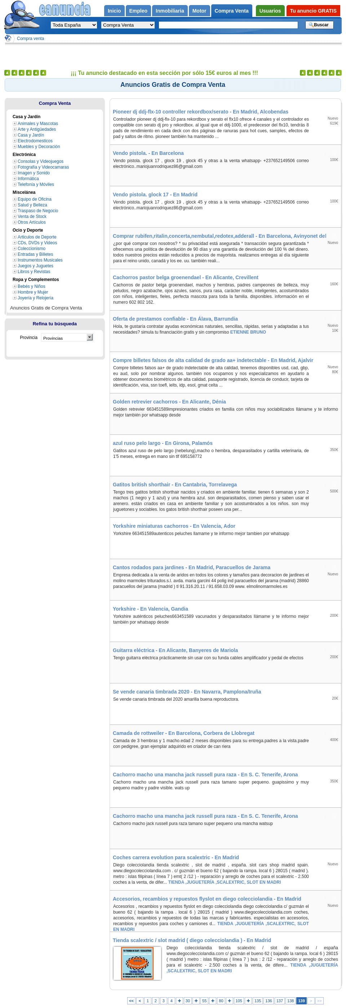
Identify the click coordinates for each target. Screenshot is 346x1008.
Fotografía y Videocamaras (43, 167)
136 (268, 1001)
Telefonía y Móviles (36, 184)
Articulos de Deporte (37, 237)
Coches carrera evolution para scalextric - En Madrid (176, 857)
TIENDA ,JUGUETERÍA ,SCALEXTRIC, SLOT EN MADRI (224, 882)
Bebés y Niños (31, 286)
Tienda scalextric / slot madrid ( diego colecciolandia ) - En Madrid (192, 940)
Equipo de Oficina (35, 199)
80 (221, 1001)
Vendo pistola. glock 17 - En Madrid (155, 194)
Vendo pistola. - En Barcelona (148, 153)
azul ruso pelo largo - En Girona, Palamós (163, 443)
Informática (28, 178)
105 (239, 1001)
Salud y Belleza (32, 205)
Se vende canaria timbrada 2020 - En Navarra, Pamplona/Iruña (187, 692)
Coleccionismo (31, 248)
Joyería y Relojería (35, 297)
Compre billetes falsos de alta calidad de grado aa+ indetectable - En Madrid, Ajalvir (213, 360)
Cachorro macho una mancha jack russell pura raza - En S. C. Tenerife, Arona (205, 774)
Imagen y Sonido (34, 172)
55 (204, 1001)
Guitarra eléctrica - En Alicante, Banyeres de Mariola (175, 650)
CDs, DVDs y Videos (37, 242)
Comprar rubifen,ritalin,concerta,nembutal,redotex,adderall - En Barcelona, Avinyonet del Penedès (227, 236)
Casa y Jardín (31, 135)
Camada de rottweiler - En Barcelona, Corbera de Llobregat (183, 733)
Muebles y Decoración (39, 146)
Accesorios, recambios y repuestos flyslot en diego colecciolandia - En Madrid (207, 899)
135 (257, 1001)
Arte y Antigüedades (37, 129)
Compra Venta (55, 103)
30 (188, 1001)
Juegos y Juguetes (35, 265)
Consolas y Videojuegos (40, 161)
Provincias (53, 338)
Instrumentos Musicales (40, 260)
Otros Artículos (32, 222)
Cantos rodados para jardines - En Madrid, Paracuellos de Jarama (191, 567)
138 (290, 1001)
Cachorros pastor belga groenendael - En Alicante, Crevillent (185, 277)
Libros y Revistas (34, 271)
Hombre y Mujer (33, 292)
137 (279, 1001)
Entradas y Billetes (35, 254)
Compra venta (30, 38)
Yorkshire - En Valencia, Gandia (150, 609)
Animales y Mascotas (38, 123)
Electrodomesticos (35, 140)
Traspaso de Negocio (38, 210)
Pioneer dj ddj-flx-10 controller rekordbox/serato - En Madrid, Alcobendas (200, 112)
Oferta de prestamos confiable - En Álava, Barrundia (175, 319)
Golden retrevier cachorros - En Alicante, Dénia (169, 402)
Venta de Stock (32, 216)
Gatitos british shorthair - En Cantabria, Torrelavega (175, 484)
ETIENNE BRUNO (247, 332)
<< (131, 1001)
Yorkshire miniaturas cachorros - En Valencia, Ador (174, 526)
